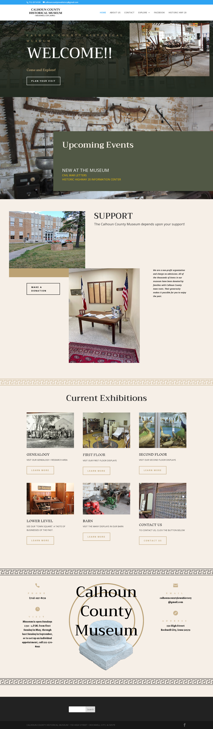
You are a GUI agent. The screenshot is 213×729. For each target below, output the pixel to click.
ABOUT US (115, 13)
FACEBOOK (159, 13)
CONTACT (129, 13)
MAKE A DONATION (38, 289)
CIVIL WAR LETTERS (74, 175)
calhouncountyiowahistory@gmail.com (175, 600)
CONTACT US (153, 540)
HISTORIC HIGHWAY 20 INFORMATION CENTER (91, 179)
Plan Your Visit (43, 80)
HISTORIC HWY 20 (177, 13)
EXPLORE (142, 13)
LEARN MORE (40, 470)
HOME (103, 13)
